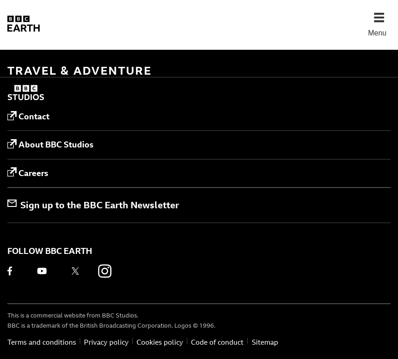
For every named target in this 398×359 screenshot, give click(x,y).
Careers (27, 172)
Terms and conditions (41, 342)
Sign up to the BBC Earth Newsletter (93, 205)
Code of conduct (217, 342)
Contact (28, 116)
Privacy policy (106, 342)
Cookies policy (160, 342)
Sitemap (265, 342)
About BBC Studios (50, 144)
